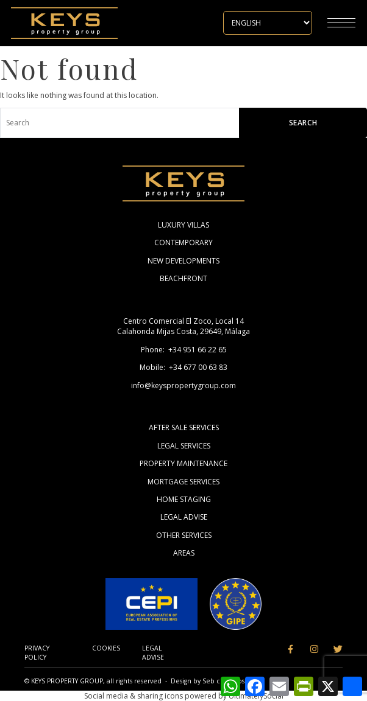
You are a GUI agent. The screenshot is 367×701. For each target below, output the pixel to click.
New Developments (183, 261)
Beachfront (183, 278)
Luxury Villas (183, 225)
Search (303, 122)
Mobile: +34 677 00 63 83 (183, 367)
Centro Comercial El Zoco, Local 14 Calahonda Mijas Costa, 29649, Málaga (183, 326)
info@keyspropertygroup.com (183, 385)
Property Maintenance (183, 463)
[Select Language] (267, 23)
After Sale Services (184, 427)
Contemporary (183, 242)
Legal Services (183, 446)
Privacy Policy (36, 652)
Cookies (106, 648)
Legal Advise (183, 517)
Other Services (184, 535)
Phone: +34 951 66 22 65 (184, 349)
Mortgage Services (183, 481)
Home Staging (184, 499)
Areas (183, 553)
